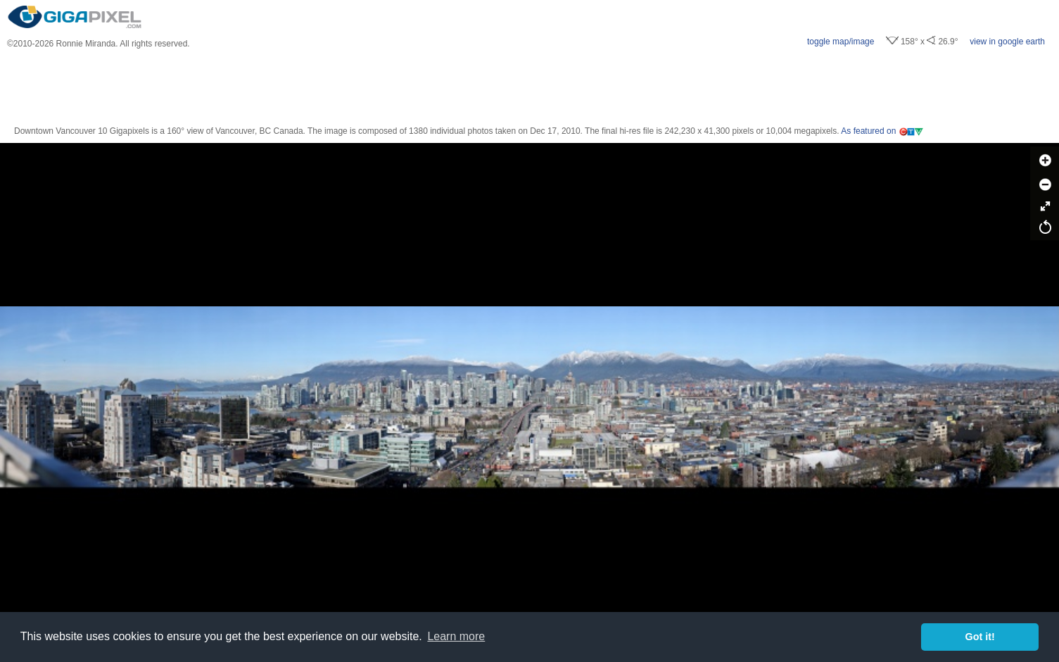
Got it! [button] (980, 636)
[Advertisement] (530, 87)
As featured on (883, 131)
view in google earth (1007, 41)
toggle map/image (840, 41)
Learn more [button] (456, 636)
